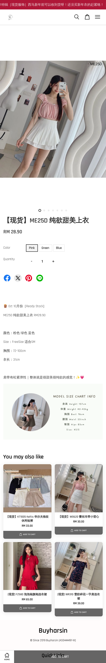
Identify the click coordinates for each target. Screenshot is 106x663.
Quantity (9, 259)
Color (6, 248)
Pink (32, 248)
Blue (59, 248)
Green (45, 248)
